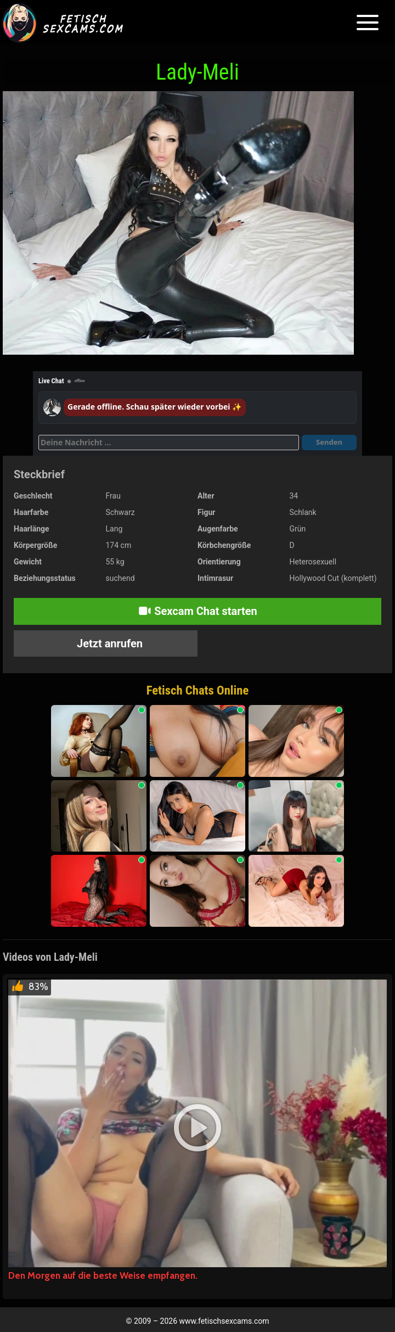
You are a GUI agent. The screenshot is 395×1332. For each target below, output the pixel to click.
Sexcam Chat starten (197, 611)
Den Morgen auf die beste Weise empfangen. (103, 1275)
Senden (329, 442)
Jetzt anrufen (108, 643)
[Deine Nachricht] (168, 442)
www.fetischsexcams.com (224, 1321)
